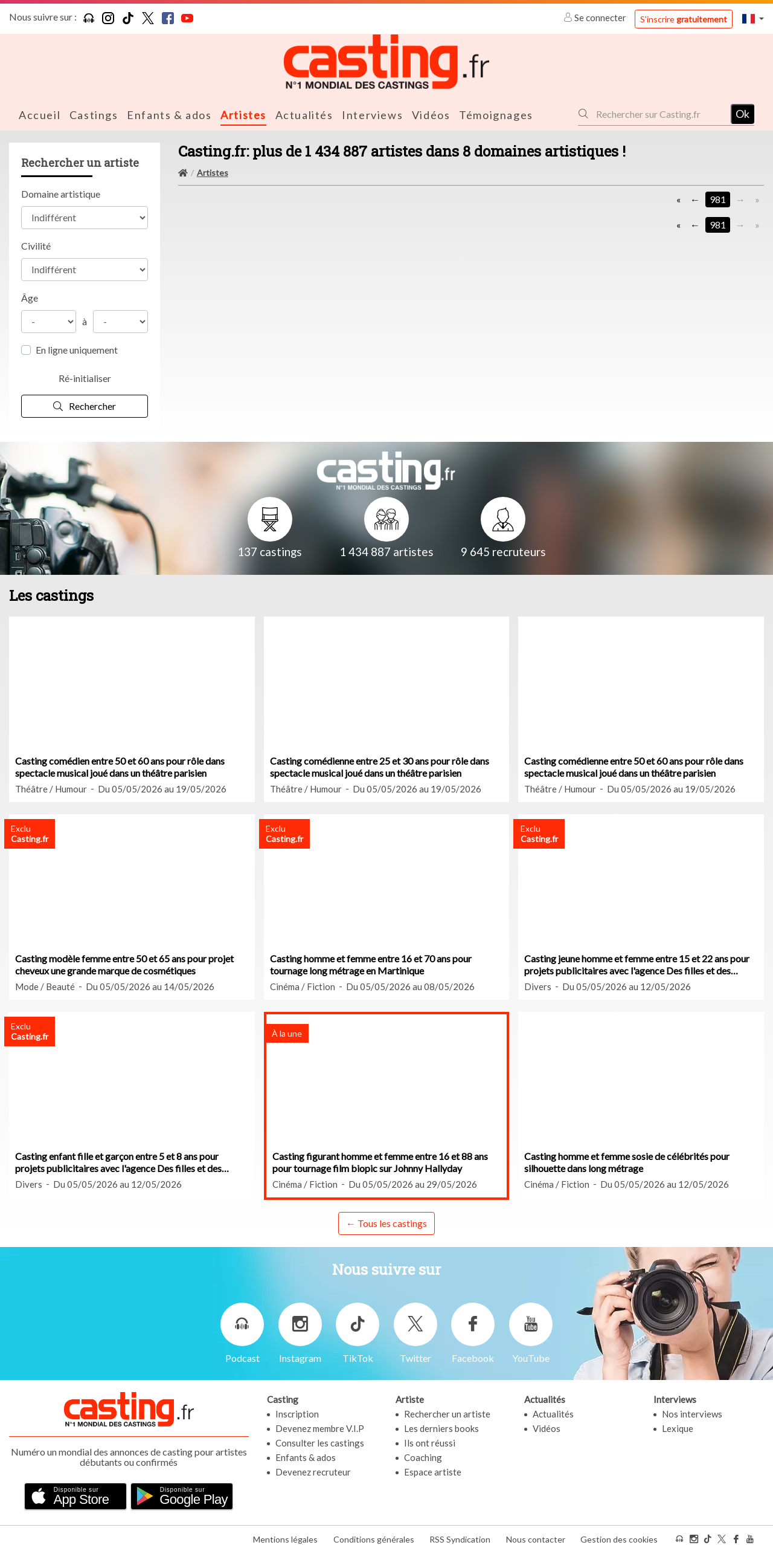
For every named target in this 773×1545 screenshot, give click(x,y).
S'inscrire (683, 19)
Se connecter (595, 17)
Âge (29, 296)
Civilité (36, 244)
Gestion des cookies (619, 1532)
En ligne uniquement (77, 348)
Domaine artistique (60, 192)
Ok (742, 113)
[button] (753, 18)
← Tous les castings (386, 1222)
